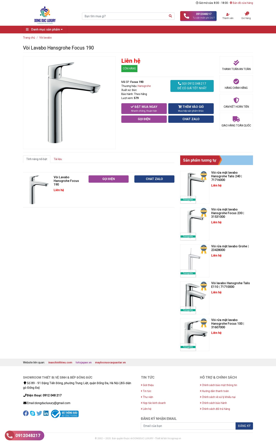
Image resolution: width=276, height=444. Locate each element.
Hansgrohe (144, 85)
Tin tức (146, 391)
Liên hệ (146, 408)
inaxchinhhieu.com (60, 362)
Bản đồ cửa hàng (241, 2)
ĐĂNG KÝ (244, 426)
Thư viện (147, 397)
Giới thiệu (147, 385)
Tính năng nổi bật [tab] (36, 159)
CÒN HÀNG (129, 68)
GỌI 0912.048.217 (192, 86)
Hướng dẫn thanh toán (214, 391)
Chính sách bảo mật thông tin (218, 385)
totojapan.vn (84, 362)
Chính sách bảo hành (213, 402)
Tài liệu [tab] (58, 159)
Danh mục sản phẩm (45, 29)
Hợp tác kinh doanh (153, 402)
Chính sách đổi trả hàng (215, 408)
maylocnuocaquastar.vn (110, 362)
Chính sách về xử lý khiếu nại (218, 397)
